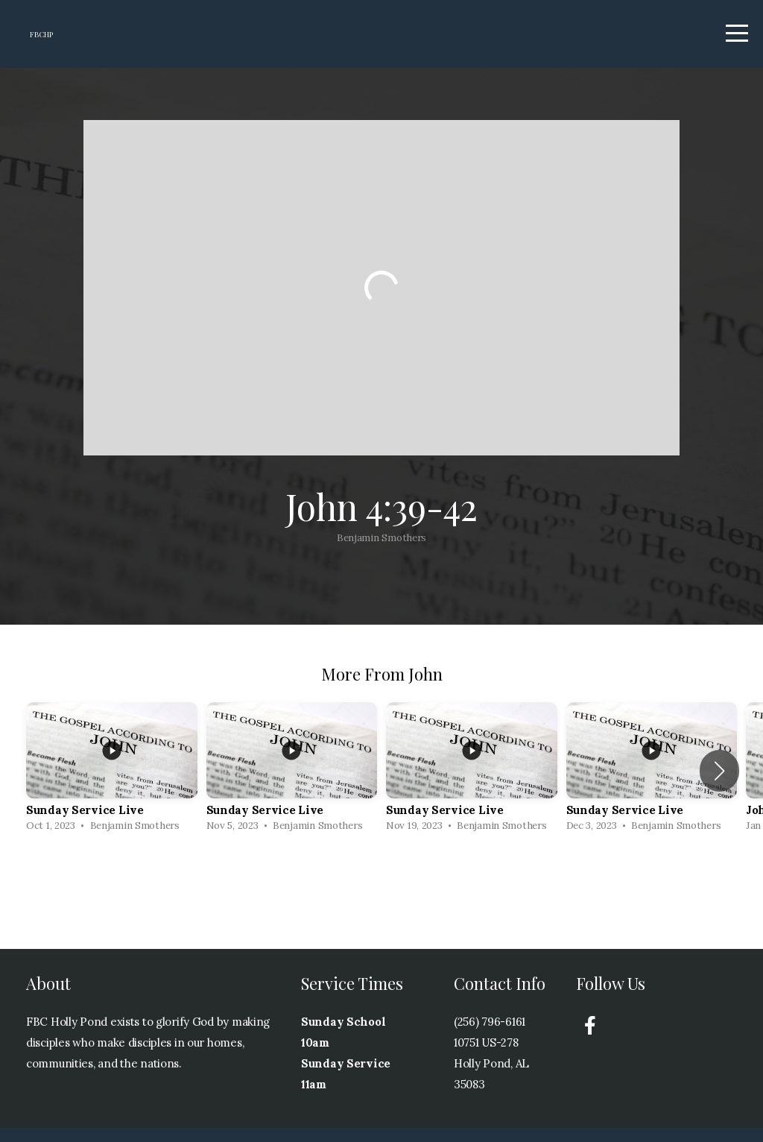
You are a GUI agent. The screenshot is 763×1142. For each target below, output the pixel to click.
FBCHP (61, 41)
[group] (111, 785)
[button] (719, 785)
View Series (381, 895)
